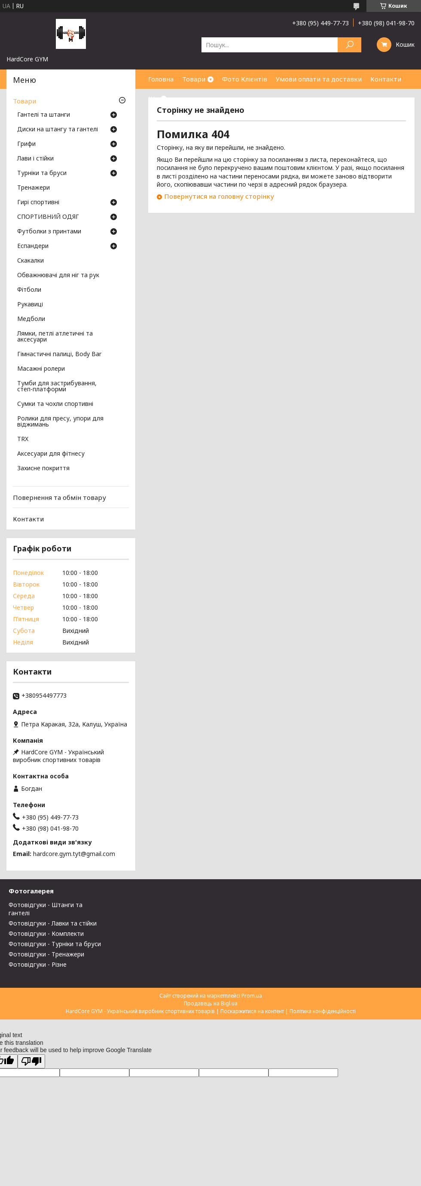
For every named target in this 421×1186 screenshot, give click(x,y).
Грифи (26, 144)
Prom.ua (251, 995)
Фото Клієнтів (244, 79)
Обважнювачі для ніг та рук (58, 275)
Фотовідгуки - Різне (38, 964)
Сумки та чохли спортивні (55, 404)
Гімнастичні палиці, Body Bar (59, 354)
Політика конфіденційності (323, 1011)
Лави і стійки (35, 158)
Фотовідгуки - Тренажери (46, 954)
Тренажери (33, 188)
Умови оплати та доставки (319, 79)
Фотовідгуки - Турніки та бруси (55, 944)
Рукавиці (30, 304)
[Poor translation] (31, 1061)
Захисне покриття (43, 468)
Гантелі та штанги (43, 115)
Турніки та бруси (42, 173)
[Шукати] (349, 44)
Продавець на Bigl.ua (211, 1003)
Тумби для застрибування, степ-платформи (57, 386)
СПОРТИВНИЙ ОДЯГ (48, 217)
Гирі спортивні (38, 202)
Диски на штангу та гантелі (57, 129)
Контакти (385, 79)
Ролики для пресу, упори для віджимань (60, 421)
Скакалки (30, 260)
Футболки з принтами (49, 231)
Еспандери (33, 246)
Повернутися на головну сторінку (219, 196)
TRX (22, 439)
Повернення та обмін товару (59, 497)
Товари (193, 79)
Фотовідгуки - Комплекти (46, 933)
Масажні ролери (41, 369)
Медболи (31, 319)
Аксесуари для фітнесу (51, 454)
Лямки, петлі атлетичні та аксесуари (55, 336)
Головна (161, 79)
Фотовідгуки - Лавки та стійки (53, 923)
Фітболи (29, 290)
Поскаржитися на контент (252, 1011)
